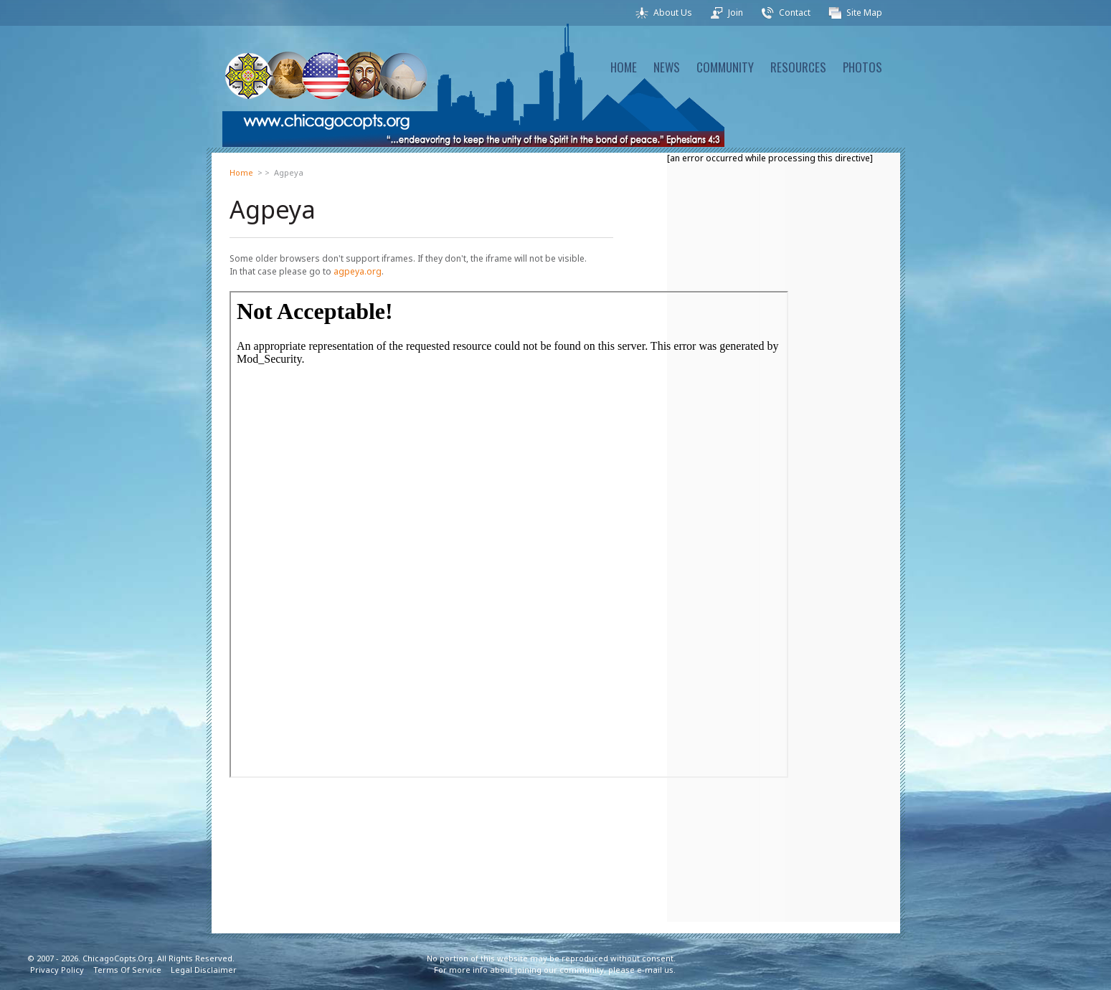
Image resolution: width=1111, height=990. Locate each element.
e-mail (649, 969)
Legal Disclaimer (204, 969)
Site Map (864, 12)
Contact (794, 12)
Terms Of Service (127, 969)
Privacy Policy (57, 969)
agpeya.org (358, 271)
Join (735, 12)
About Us (672, 12)
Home (241, 172)
